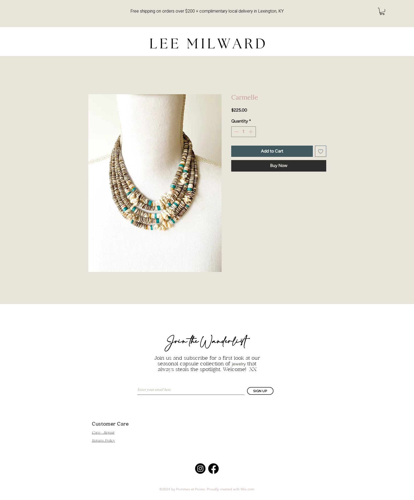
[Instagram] (200, 468)
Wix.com (248, 489)
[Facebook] (213, 468)
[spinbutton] (244, 132)
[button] (382, 11)
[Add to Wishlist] (320, 151)
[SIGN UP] (260, 391)
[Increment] (251, 132)
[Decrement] (236, 132)
